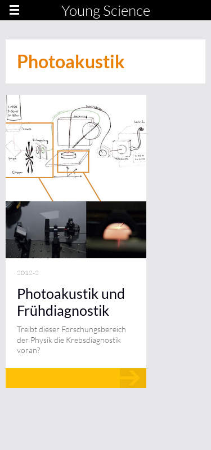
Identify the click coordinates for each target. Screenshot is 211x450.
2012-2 (28, 272)
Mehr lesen (76, 378)
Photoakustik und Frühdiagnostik (71, 302)
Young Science (105, 10)
